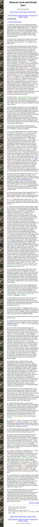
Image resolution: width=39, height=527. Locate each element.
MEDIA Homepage (24, 15)
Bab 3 (16, 241)
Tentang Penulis (32, 12)
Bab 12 (16, 325)
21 (7, 403)
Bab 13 (21, 422)
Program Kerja (33, 15)
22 (7, 420)
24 (7, 434)
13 (7, 285)
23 (7, 429)
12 (7, 269)
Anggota (25, 17)
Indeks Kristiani (14, 12)
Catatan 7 (27, 179)
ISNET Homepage (13, 15)
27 (7, 489)
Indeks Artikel (23, 12)
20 (7, 388)
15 (7, 308)
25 (7, 450)
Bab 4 (36, 157)
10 (7, 199)
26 (7, 475)
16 (7, 316)
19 (7, 361)
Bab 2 (35, 170)
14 (7, 298)
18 (7, 327)
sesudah (36, 502)
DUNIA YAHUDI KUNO (15, 22)
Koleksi (20, 17)
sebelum (31, 502)
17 (7, 320)
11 (7, 206)
